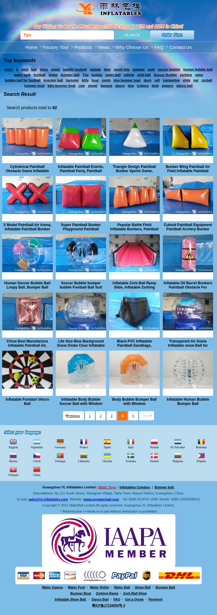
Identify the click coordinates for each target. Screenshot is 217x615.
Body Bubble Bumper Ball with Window (134, 401)
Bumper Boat (80, 593)
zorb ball (144, 75)
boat (95, 80)
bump (53, 75)
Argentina (37, 443)
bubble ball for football (23, 80)
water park (22, 75)
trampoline (171, 80)
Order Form (172, 35)
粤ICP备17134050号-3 (108, 605)
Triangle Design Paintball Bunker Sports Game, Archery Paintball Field (134, 169)
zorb (151, 69)
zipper (92, 85)
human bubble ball (197, 69)
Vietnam (13, 471)
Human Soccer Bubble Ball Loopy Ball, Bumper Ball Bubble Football (27, 285)
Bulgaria (178, 457)
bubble (97, 75)
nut (195, 80)
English (13, 443)
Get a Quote (134, 599)
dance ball (184, 85)
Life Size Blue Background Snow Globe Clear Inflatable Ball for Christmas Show (81, 343)
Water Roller (99, 587)
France (84, 443)
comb (106, 80)
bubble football (75, 69)
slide (186, 80)
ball (34, 69)
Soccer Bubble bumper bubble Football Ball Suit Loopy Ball (81, 285)
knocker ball (53, 80)
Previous (72, 416)
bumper (139, 69)
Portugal (60, 457)
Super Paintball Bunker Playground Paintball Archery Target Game (81, 227)
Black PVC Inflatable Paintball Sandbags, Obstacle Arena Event (134, 343)
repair (55, 69)
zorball (206, 80)
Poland (154, 443)
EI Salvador (178, 443)
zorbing (186, 75)
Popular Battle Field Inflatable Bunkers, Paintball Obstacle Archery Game (134, 227)
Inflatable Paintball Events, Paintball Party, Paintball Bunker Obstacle (81, 169)
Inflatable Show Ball (71, 599)
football (39, 75)
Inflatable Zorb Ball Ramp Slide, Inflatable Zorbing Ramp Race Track (134, 285)
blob (155, 85)
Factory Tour (55, 47)
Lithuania (84, 457)
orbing (129, 75)
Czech (37, 457)
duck (148, 80)
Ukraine (107, 457)
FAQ (158, 47)
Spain (107, 443)
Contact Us (180, 47)
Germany (60, 443)
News (104, 47)
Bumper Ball (165, 587)
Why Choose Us (132, 47)
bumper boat (34, 85)
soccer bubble (169, 69)
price (44, 69)
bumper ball (70, 75)
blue (107, 69)
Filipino (201, 457)
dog (131, 85)
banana (106, 85)
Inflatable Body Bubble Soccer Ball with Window (80, 401)
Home (31, 47)
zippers (168, 85)
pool (24, 69)
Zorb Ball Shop (135, 593)
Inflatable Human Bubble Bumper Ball (188, 401)
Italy (130, 443)
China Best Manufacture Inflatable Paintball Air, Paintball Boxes (27, 343)
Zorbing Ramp (107, 593)
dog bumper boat (127, 80)
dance (120, 85)
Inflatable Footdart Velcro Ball (27, 401)
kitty (85, 80)
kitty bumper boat (61, 85)
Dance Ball (100, 599)
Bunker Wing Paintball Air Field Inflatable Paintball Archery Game (188, 169)
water (9, 69)
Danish (154, 457)
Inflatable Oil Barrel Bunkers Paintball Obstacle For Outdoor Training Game (188, 285)
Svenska (131, 457)
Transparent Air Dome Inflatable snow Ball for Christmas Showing (188, 343)
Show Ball (143, 587)
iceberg (143, 85)
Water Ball (122, 587)
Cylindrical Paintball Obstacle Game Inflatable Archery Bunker (27, 169)
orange (95, 69)
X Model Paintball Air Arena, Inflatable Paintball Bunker (27, 227)
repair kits (122, 69)
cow (81, 85)
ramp (199, 75)
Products (83, 47)
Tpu (85, 75)
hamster (72, 80)
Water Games (52, 587)
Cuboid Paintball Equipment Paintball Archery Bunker (188, 227)
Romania (201, 443)
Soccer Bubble (165, 75)
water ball (113, 75)
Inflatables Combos (134, 487)
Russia (13, 457)
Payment (155, 599)
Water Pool (76, 587)
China (36, 471)
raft (157, 80)
